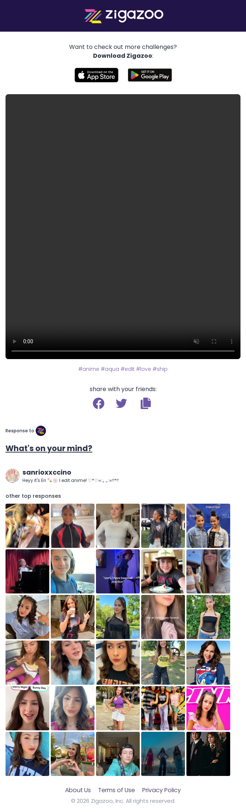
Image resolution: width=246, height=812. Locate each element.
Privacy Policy (161, 790)
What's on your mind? (49, 448)
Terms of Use (116, 790)
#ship (160, 369)
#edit (128, 369)
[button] (145, 403)
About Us (78, 790)
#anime (88, 369)
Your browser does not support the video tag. (123, 226)
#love (143, 369)
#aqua (110, 369)
